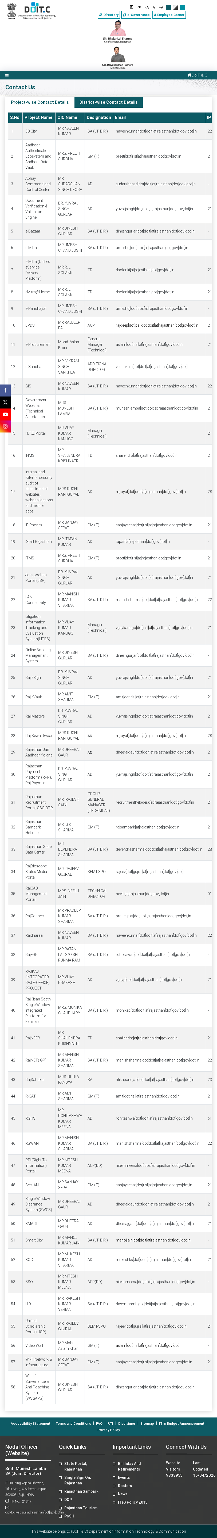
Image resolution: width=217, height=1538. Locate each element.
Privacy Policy (108, 1430)
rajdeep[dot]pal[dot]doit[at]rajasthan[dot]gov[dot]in (157, 325)
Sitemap (147, 1423)
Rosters (125, 1486)
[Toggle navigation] (7, 75)
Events (124, 1477)
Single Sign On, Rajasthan (77, 1480)
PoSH (69, 1516)
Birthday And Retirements (129, 1466)
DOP (68, 1499)
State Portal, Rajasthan (75, 1466)
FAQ (99, 1423)
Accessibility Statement (30, 1423)
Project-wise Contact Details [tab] (40, 102)
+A (161, 7)
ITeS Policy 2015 (132, 1502)
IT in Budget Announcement (181, 1423)
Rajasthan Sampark (81, 1491)
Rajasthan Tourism (80, 1508)
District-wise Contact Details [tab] (109, 102)
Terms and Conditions (73, 1423)
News (122, 1494)
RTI (110, 1423)
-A (147, 7)
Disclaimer (126, 1423)
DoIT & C (196, 75)
